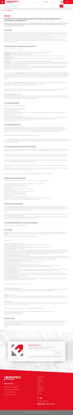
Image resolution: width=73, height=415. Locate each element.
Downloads (40, 386)
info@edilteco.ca (12, 394)
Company (39, 379)
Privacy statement (28, 412)
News (38, 383)
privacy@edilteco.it (57, 160)
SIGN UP (58, 352)
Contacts (53, 2)
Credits (47, 412)
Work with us (40, 390)
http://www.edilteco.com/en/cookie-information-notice (20, 68)
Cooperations (40, 388)
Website (30, 357)
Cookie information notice (39, 412)
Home (37, 2)
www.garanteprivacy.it (26, 233)
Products (44, 2)
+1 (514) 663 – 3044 (10, 392)
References (40, 381)
